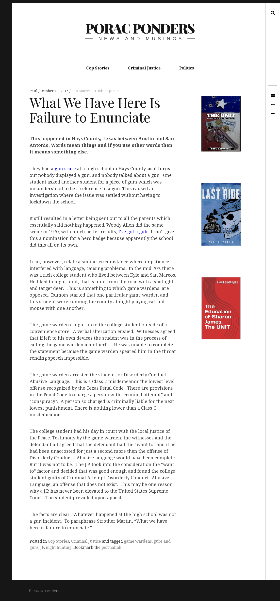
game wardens (138, 541)
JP (42, 547)
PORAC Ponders (139, 28)
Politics (186, 68)
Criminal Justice (144, 68)
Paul (34, 91)
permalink (111, 547)
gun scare (65, 168)
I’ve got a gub (132, 231)
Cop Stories (97, 68)
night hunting (58, 547)
